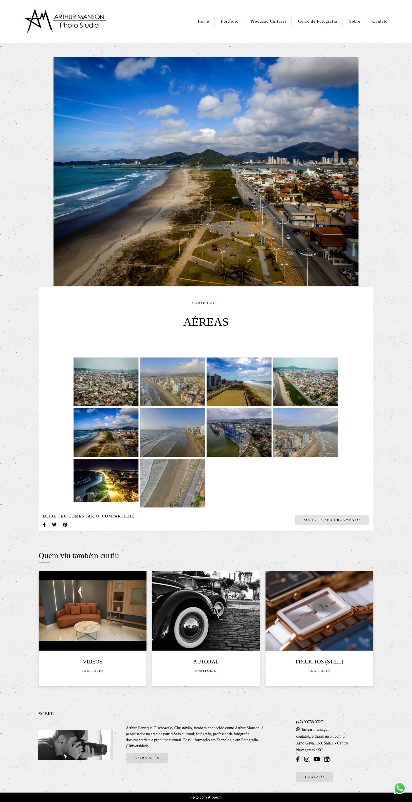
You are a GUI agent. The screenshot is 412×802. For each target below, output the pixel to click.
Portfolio (230, 21)
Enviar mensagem (316, 730)
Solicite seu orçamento (332, 520)
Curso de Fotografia (317, 21)
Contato (380, 21)
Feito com (205, 797)
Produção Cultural (268, 21)
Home (203, 21)
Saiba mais (147, 758)
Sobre (354, 21)
